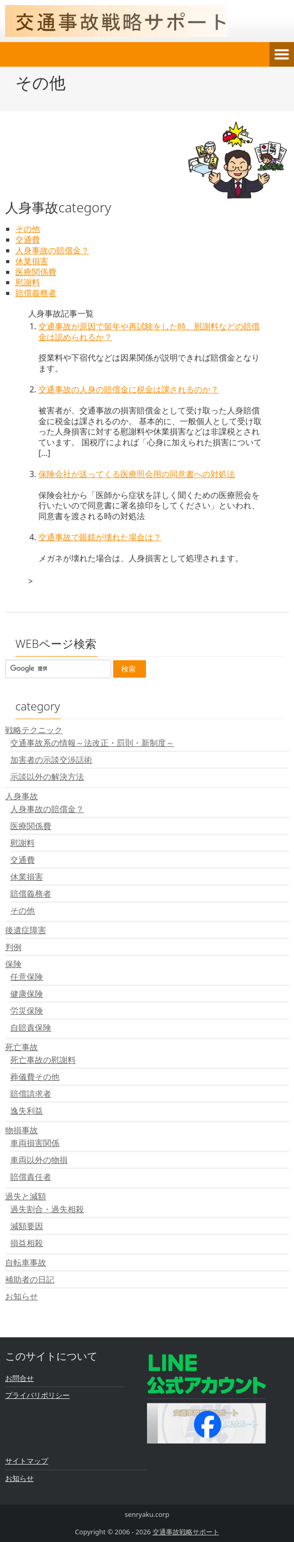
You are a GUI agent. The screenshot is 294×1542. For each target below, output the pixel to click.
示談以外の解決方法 (47, 776)
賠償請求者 (30, 1093)
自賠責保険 (30, 1027)
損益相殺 (26, 1243)
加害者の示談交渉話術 (51, 759)
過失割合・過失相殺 (47, 1209)
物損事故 (21, 1130)
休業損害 (31, 261)
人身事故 (21, 796)
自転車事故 (25, 1262)
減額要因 (26, 1226)
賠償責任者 (30, 1176)
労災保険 (26, 1010)
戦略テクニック (33, 730)
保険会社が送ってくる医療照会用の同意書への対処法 (136, 474)
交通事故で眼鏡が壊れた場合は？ (99, 537)
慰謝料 (27, 282)
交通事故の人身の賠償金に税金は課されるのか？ (128, 389)
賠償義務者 (35, 293)
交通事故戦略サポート (186, 1531)
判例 (13, 947)
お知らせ (21, 1296)
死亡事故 (21, 1047)
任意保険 (26, 976)
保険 (13, 964)
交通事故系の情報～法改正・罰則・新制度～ (92, 742)
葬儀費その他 (34, 1076)
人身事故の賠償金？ (52, 250)
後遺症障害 (25, 930)
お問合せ (19, 1378)
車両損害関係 (34, 1143)
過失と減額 (25, 1196)
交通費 (27, 239)
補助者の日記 (29, 1279)
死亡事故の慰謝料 (43, 1059)
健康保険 (26, 993)
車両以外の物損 (39, 1159)
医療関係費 (35, 272)
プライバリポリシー (37, 1395)
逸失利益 (26, 1110)
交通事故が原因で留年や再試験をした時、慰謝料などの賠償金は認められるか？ (149, 332)
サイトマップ (26, 1461)
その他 (27, 228)
